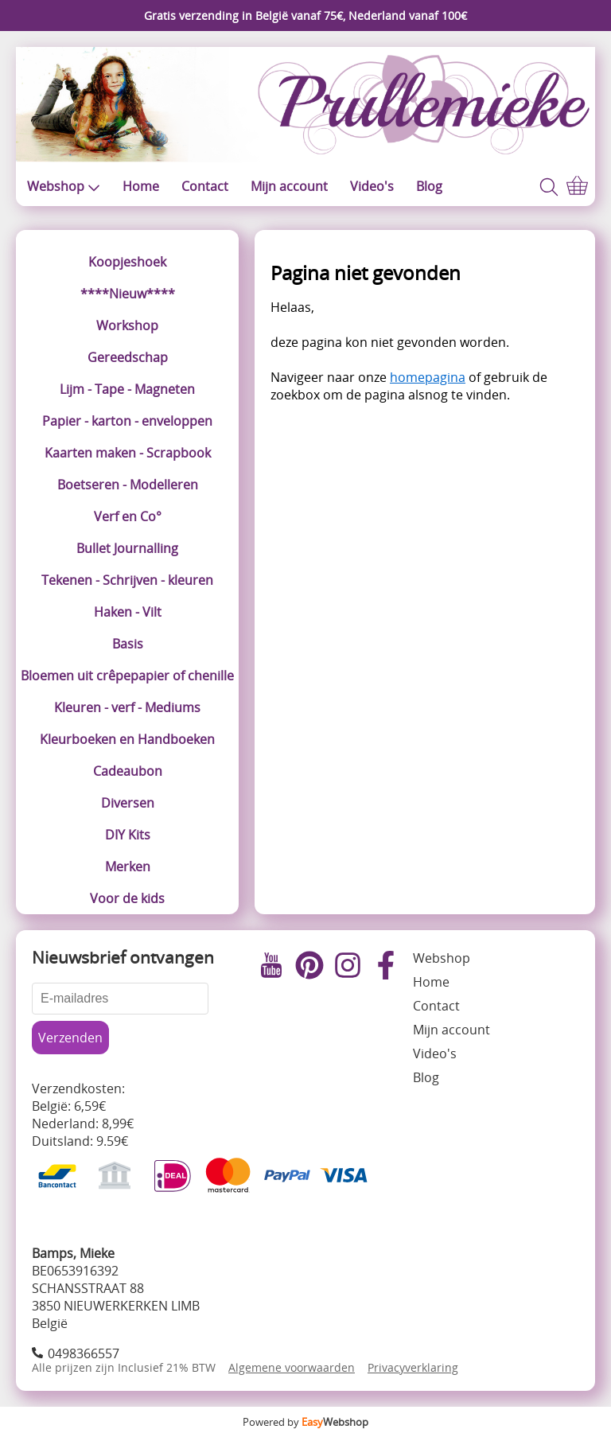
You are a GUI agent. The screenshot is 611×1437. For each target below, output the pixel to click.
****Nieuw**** (127, 293)
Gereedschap (128, 357)
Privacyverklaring (413, 1367)
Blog (429, 186)
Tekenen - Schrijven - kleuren (127, 580)
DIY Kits (127, 834)
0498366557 (83, 1353)
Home (141, 186)
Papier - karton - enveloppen (127, 421)
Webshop (63, 186)
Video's (372, 186)
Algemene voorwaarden (291, 1367)
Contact (204, 186)
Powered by (305, 1422)
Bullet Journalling (127, 548)
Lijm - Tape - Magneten (127, 389)
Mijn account (289, 186)
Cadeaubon (127, 771)
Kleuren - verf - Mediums (127, 707)
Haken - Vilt (128, 612)
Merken (127, 866)
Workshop (127, 325)
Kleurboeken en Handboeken (127, 739)
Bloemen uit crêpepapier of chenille (127, 675)
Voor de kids (127, 898)
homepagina (427, 377)
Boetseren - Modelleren (127, 484)
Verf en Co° (128, 516)
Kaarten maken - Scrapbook (128, 452)
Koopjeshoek (127, 262)
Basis (127, 643)
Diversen (127, 803)
